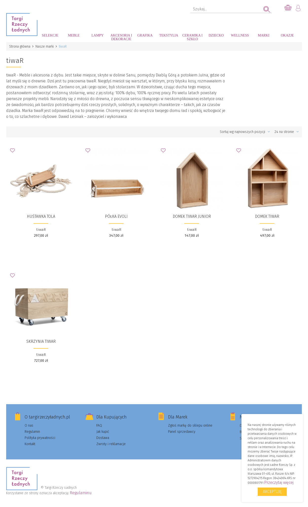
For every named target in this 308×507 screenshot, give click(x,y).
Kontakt (30, 444)
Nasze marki (44, 46)
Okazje (287, 35)
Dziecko (216, 35)
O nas (29, 425)
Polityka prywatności (40, 438)
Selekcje (50, 35)
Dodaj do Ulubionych (14, 152)
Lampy (97, 35)
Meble (74, 35)
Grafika (145, 35)
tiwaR (41, 229)
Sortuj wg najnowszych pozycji (245, 132)
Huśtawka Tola (41, 216)
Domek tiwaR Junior (192, 216)
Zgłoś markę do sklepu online (190, 425)
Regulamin (32, 432)
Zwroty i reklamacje (111, 444)
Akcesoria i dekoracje (121, 37)
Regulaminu (81, 492)
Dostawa (102, 438)
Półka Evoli (116, 216)
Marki (263, 35)
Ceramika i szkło (192, 37)
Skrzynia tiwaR (41, 341)
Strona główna (19, 46)
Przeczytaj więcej (278, 482)
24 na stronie (286, 132)
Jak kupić (102, 432)
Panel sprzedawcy (181, 432)
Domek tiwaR (267, 216)
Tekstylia (168, 35)
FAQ (99, 425)
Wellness (240, 35)
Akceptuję (272, 491)
